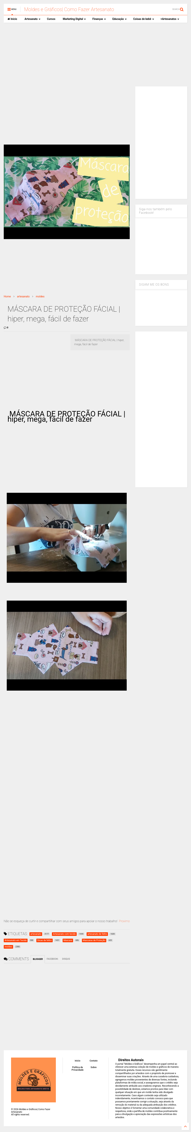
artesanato (23, 296)
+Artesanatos (170, 18)
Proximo (124, 921)
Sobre (94, 1067)
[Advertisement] (95, 54)
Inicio (12, 18)
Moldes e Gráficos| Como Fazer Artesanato (69, 9)
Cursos (51, 18)
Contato (94, 1060)
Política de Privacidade (78, 1068)
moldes (40, 296)
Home (7, 296)
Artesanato (32, 18)
